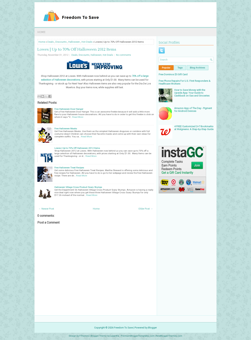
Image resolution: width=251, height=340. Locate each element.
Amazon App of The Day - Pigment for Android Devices (193, 109)
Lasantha (114, 336)
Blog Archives (197, 67)
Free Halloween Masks (65, 128)
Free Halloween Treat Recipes (69, 167)
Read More (77, 117)
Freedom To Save (123, 327)
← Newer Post (46, 208)
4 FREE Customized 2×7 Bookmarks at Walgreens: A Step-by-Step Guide (193, 128)
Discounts (61, 41)
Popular (166, 67)
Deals (50, 41)
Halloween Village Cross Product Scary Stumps (78, 187)
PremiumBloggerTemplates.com (137, 336)
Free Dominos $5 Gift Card (173, 74)
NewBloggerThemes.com (169, 336)
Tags (180, 67)
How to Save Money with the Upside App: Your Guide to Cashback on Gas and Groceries (191, 93)
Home (41, 32)
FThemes (84, 336)
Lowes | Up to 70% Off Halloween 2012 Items (76, 49)
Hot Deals (87, 41)
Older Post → (145, 208)
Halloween (74, 41)
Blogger (152, 327)
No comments (123, 55)
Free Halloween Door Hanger (68, 109)
